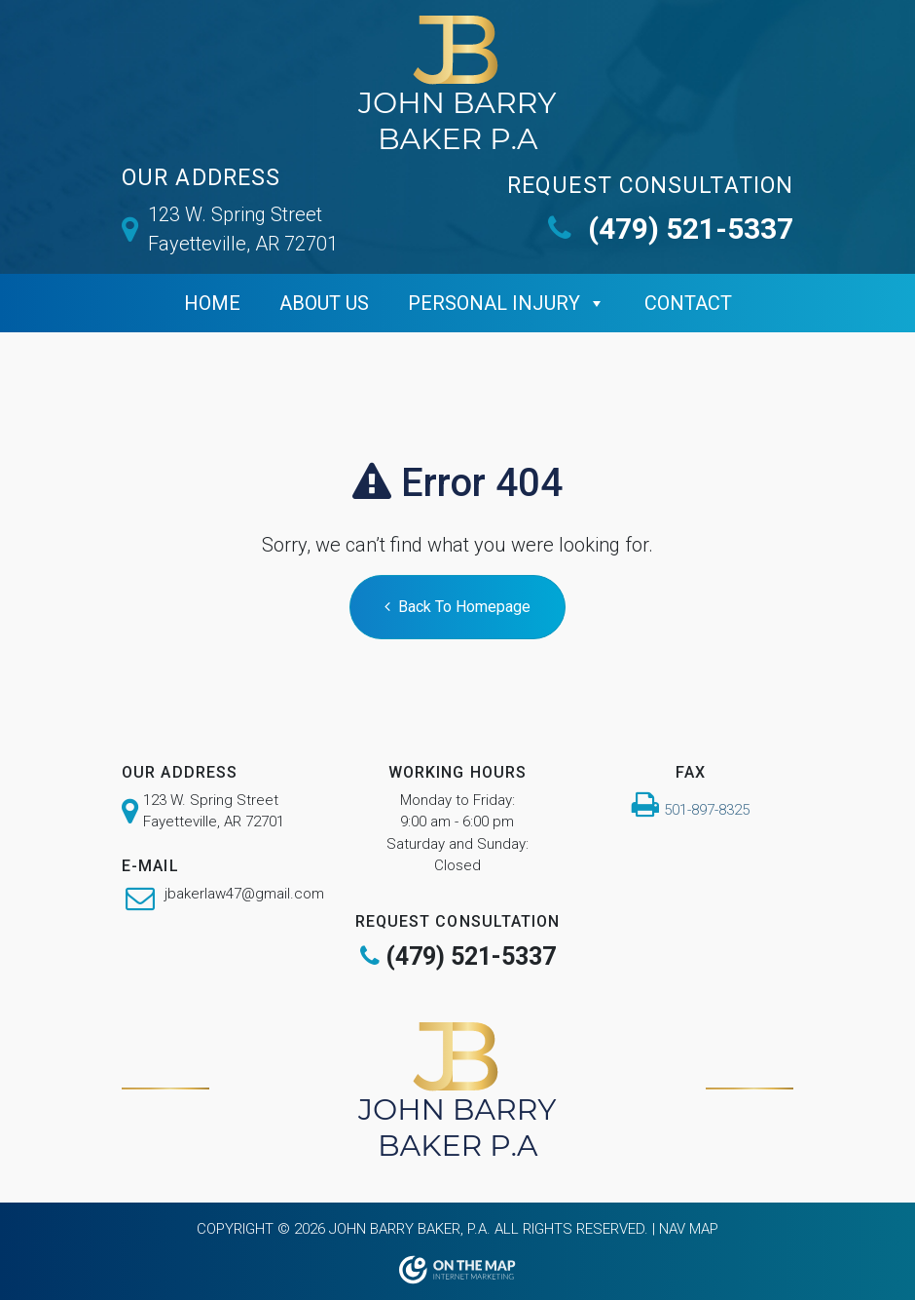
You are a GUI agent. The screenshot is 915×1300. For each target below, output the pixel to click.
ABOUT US (324, 303)
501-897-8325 (707, 810)
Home (212, 303)
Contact (688, 303)
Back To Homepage (457, 606)
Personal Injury (494, 303)
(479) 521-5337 (670, 228)
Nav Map (688, 1229)
